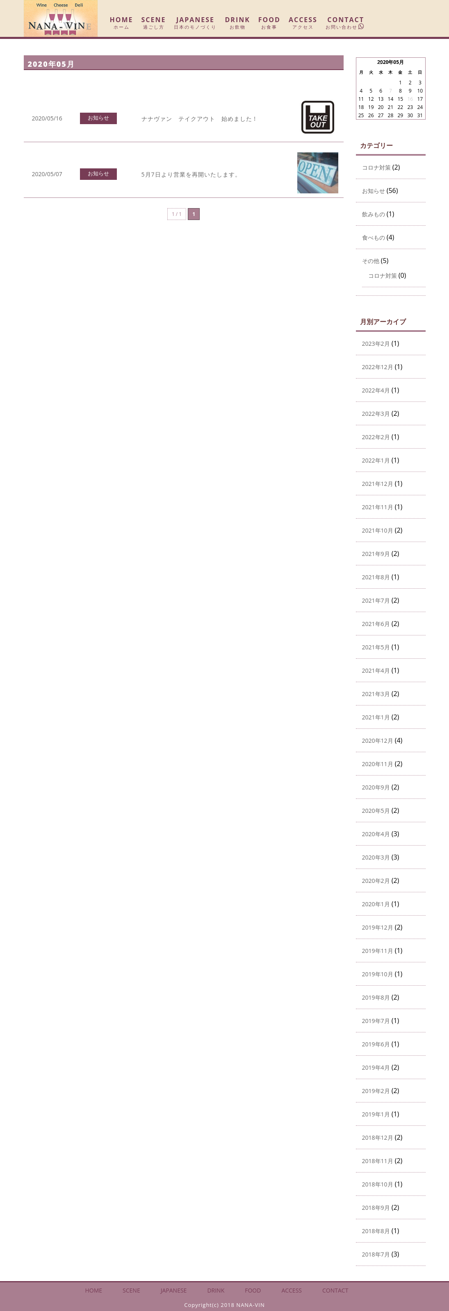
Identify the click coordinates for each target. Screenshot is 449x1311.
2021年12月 (377, 484)
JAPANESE (195, 22)
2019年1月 (376, 1114)
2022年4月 (376, 390)
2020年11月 (377, 764)
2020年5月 (376, 811)
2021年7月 (376, 600)
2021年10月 (377, 530)
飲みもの (373, 214)
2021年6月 (376, 624)
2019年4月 (376, 1068)
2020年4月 (376, 834)
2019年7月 (376, 1021)
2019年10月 (377, 974)
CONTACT (346, 22)
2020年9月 (376, 787)
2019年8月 (376, 997)
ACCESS (303, 22)
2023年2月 (376, 344)
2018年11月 (377, 1161)
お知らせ (98, 117)
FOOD (269, 22)
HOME (121, 22)
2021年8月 (376, 577)
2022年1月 (376, 460)
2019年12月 (377, 927)
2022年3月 (376, 414)
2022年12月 (377, 367)
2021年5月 (376, 647)
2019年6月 (376, 1044)
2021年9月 (376, 554)
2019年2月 (376, 1091)
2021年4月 (376, 671)
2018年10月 (377, 1184)
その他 (370, 261)
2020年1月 (376, 904)
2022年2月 (376, 437)
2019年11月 (377, 951)
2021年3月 (376, 694)
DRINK (237, 22)
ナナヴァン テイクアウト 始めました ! (198, 118)
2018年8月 (376, 1231)
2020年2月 (376, 881)
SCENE (153, 22)
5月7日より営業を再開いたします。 (191, 174)
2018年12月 (377, 1138)
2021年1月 (376, 717)
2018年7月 (376, 1254)
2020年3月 (376, 857)
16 (410, 98)
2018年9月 (376, 1208)
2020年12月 (377, 741)
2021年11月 (377, 507)
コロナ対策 (376, 167)
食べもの (373, 237)
